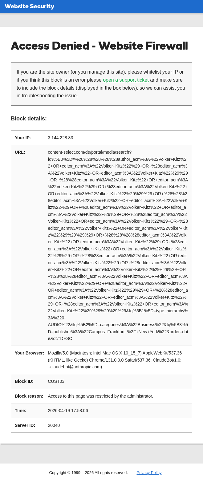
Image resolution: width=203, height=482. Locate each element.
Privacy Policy (148, 472)
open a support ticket (126, 80)
